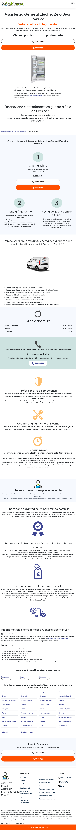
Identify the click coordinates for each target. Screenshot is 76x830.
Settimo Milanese (26, 726)
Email (61, 786)
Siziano (42, 726)
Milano (4, 692)
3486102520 (38, 42)
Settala (4, 726)
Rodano (23, 717)
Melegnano (6, 709)
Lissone (23, 704)
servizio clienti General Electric (58, 639)
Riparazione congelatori (46, 779)
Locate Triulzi (44, 704)
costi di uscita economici (36, 95)
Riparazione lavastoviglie (47, 792)
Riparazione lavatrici (45, 796)
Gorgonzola (6, 704)
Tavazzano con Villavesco (63, 727)
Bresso (4, 696)
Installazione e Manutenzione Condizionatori (25, 786)
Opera (42, 709)
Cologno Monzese (46, 700)
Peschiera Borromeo (27, 713)
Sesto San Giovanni (65, 721)
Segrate (42, 721)
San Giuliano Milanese (9, 721)
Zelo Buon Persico (20, 132)
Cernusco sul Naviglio (9, 700)
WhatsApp (38, 48)
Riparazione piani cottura (47, 799)
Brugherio (24, 696)
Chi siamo (23, 777)
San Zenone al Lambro (28, 721)
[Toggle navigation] (72, 4)
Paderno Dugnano (65, 709)
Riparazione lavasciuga (46, 789)
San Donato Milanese (65, 717)
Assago (42, 692)
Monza (23, 692)
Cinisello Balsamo (26, 700)
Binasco (61, 692)
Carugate (43, 696)
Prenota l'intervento (38, 827)
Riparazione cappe (26, 797)
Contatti (22, 780)
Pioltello (61, 713)
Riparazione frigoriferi (46, 786)
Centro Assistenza (7, 132)
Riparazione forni (44, 782)
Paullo (4, 713)
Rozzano (42, 717)
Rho (3, 717)
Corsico (61, 700)
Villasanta (5, 732)
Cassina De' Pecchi (65, 696)
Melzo (23, 709)
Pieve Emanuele (45, 713)
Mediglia (61, 704)
